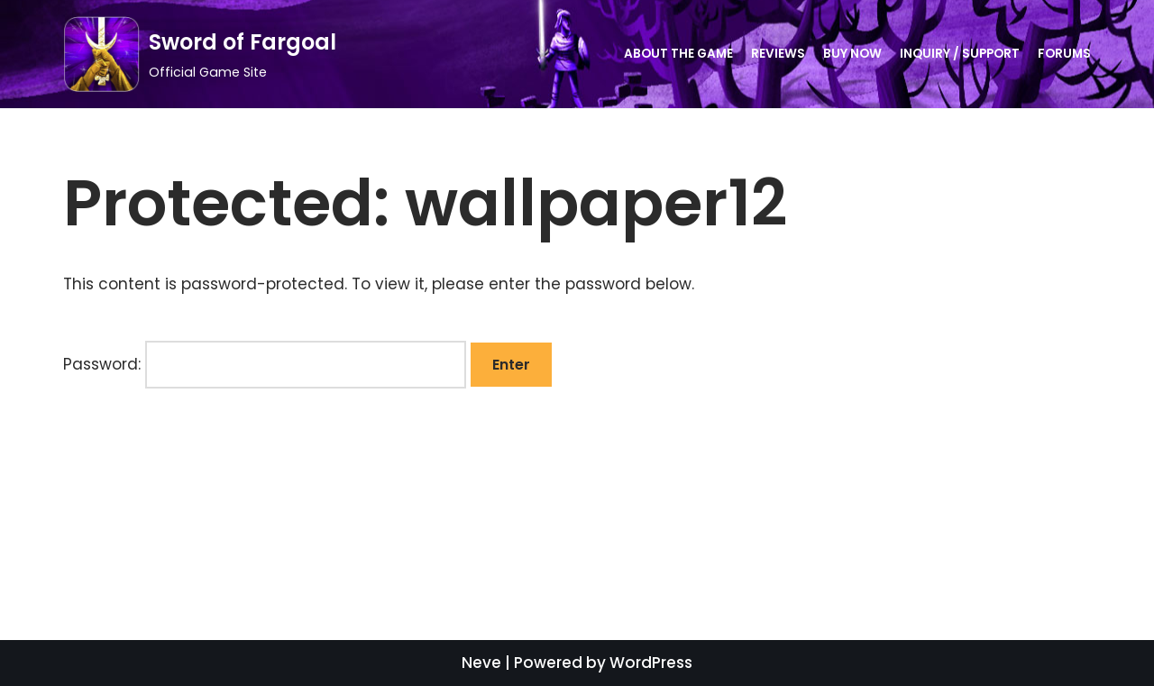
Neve (481, 662)
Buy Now (852, 53)
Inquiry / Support (960, 53)
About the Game (678, 53)
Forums (1064, 53)
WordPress (650, 662)
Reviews (778, 53)
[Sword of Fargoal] (199, 54)
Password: (264, 365)
